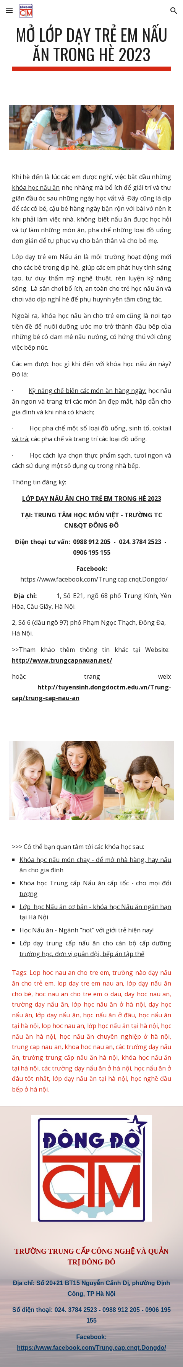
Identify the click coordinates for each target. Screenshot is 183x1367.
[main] (92, 47)
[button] (9, 10)
